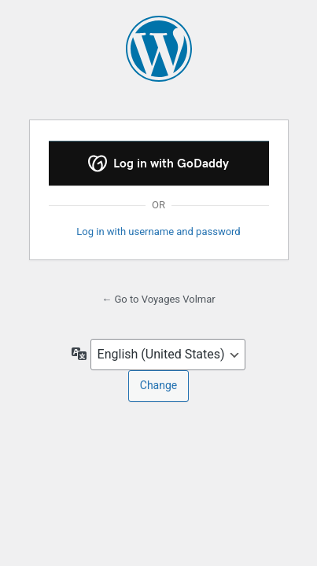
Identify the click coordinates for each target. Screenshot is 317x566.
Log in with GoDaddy (158, 163)
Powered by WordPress (159, 49)
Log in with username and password (158, 231)
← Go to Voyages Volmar (158, 299)
